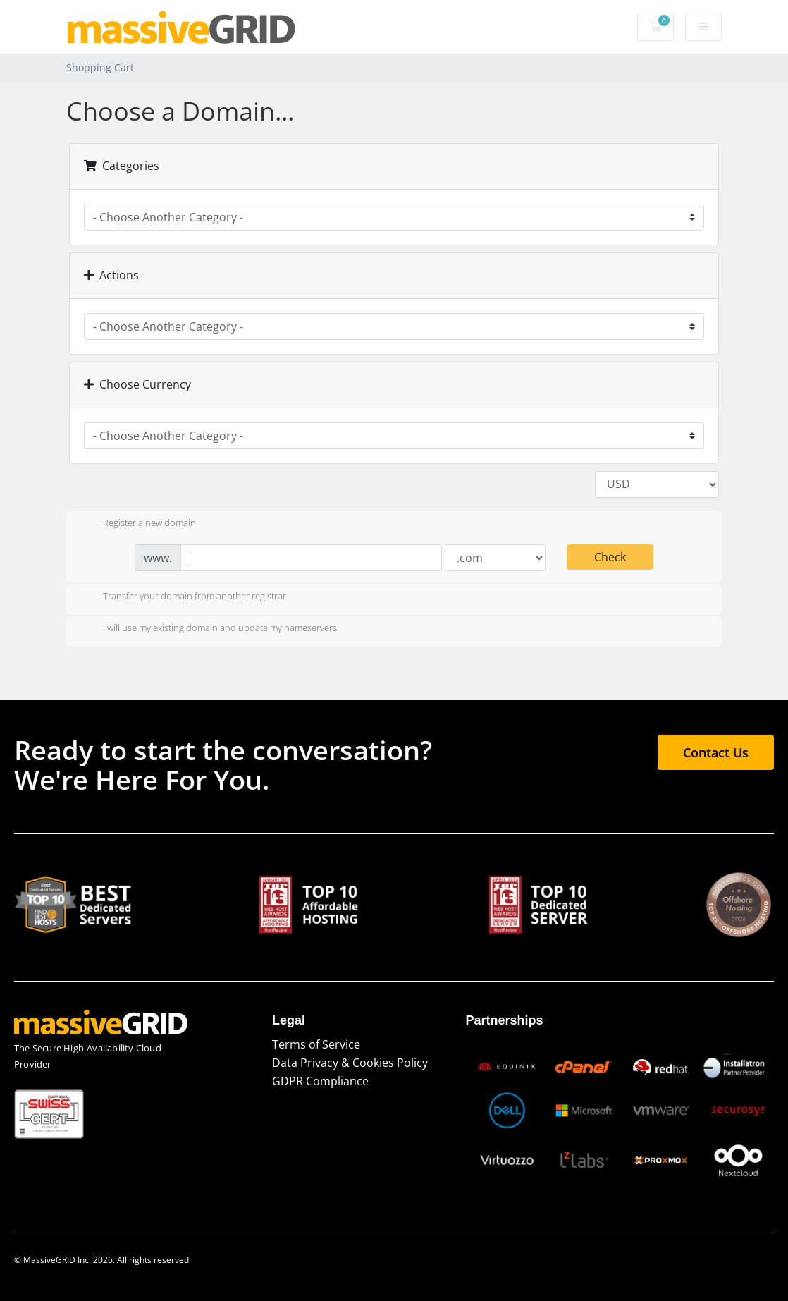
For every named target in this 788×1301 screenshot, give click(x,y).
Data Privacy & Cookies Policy (350, 1062)
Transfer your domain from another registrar (183, 597)
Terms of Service (316, 1044)
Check (610, 557)
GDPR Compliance (320, 1081)
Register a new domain (138, 524)
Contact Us (716, 752)
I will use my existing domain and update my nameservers (208, 629)
